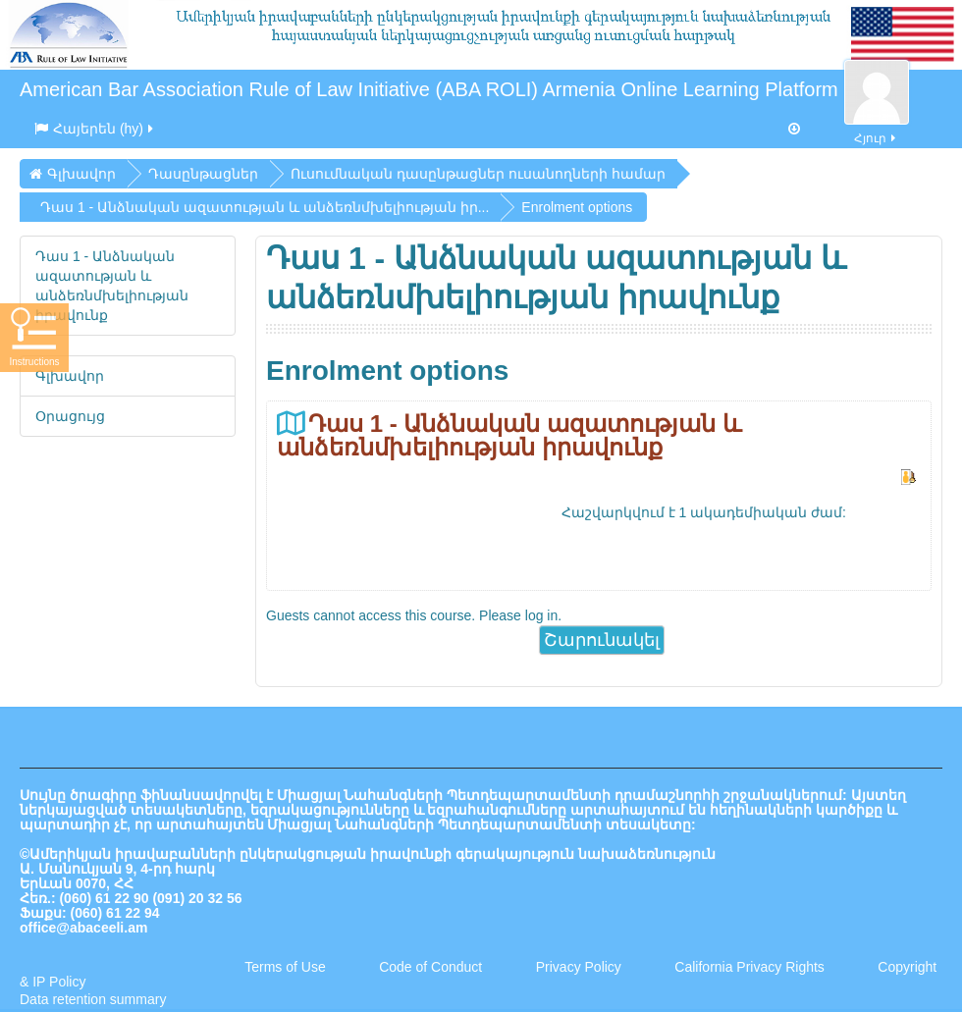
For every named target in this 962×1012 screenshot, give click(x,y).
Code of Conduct (430, 967)
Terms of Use (284, 967)
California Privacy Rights (751, 967)
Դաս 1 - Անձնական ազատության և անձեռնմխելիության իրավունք (509, 435)
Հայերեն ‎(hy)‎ (95, 128)
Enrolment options (576, 207)
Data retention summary (93, 999)
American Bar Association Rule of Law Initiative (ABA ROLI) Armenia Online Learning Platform (429, 89)
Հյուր (876, 127)
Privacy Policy (578, 967)
